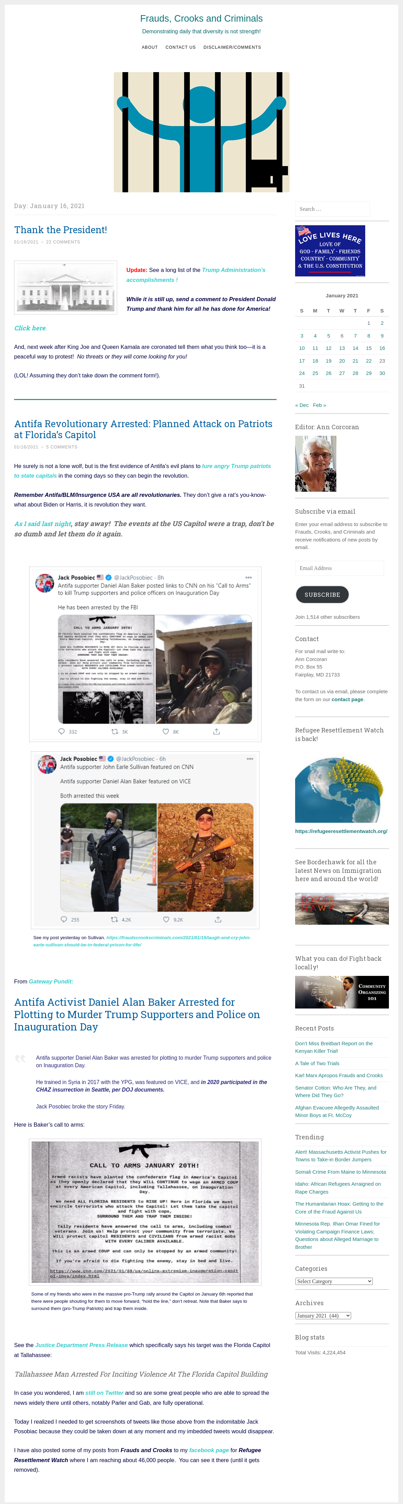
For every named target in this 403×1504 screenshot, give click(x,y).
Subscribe (322, 595)
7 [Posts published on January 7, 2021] (355, 336)
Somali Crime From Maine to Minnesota (340, 1172)
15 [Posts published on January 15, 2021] (369, 348)
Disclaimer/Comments (232, 47)
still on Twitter (104, 1390)
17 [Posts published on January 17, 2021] (302, 361)
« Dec (302, 405)
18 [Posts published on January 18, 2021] (315, 361)
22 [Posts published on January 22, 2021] (369, 361)
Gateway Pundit (50, 980)
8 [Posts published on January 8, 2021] (368, 336)
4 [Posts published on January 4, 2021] (315, 336)
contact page (347, 699)
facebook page (209, 1447)
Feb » (319, 405)
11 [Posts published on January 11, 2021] (315, 348)
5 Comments (62, 446)
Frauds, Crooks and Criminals (201, 18)
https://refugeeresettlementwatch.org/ (341, 831)
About (150, 47)
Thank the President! (60, 230)
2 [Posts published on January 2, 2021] (382, 323)
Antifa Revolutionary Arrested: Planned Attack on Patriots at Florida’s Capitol (143, 428)
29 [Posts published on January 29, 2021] (369, 373)
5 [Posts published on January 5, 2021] (328, 336)
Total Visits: (309, 1352)
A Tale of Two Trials (317, 1063)
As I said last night (44, 521)
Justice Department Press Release (81, 1343)
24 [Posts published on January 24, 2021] (302, 373)
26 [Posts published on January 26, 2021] (329, 373)
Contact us (181, 47)
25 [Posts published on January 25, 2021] (315, 373)
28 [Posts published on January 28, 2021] (355, 373)
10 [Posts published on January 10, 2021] (302, 348)
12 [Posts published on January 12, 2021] (329, 348)
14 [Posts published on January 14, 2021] (355, 348)
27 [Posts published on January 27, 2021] (342, 373)
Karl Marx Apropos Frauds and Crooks (339, 1075)
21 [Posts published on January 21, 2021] (355, 361)
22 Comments (63, 242)
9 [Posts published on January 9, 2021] (382, 336)
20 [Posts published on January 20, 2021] (342, 361)
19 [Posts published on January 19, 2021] (329, 361)
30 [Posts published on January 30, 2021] (382, 373)
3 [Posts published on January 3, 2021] (302, 336)
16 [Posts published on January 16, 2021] (382, 348)
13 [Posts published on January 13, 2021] (342, 348)
